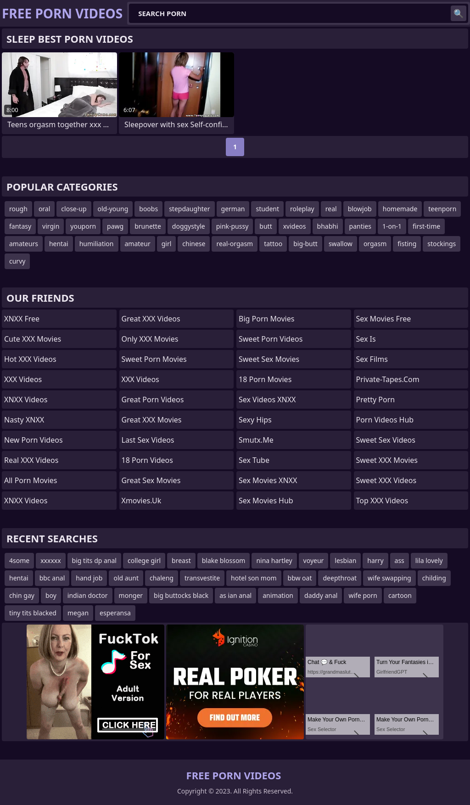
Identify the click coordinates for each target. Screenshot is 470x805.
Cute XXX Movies (32, 339)
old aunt (126, 578)
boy (50, 595)
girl (167, 243)
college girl (144, 560)
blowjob (360, 208)
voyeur (313, 560)
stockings (441, 243)
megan (78, 612)
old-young (113, 208)
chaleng (161, 578)
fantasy (20, 226)
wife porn (362, 595)
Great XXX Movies (152, 420)
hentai (58, 243)
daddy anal (320, 595)
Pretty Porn (375, 399)
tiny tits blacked (32, 612)
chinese (193, 243)
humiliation (96, 243)
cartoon (400, 595)
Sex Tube (254, 460)
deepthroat (340, 578)
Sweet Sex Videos (385, 440)
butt (265, 226)
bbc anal (52, 578)
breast (181, 560)
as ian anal (235, 595)
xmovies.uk (142, 500)
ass (399, 560)
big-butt (305, 243)
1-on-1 (392, 226)
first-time (426, 226)
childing (434, 578)
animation (278, 595)
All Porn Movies (30, 480)
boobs (148, 208)
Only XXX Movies (150, 339)
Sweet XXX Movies (387, 460)
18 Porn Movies (265, 379)
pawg (115, 226)
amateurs (23, 243)
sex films (372, 359)
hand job (89, 578)
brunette (147, 226)
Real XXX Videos (31, 460)
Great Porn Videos (153, 399)
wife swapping (389, 578)
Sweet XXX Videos (386, 480)
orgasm (375, 243)
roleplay (302, 208)
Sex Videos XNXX (267, 399)
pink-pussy (232, 226)
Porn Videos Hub (385, 420)
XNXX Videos (25, 399)
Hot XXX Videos (30, 359)
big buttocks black (181, 595)
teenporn (442, 208)
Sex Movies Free (383, 319)
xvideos (294, 226)
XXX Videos (23, 379)
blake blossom (224, 560)
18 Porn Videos (147, 460)
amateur (138, 243)
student (267, 208)
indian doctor (87, 595)
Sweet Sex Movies (269, 359)
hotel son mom (253, 578)
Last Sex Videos (148, 440)
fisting (406, 243)
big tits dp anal (94, 560)
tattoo (273, 243)
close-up (73, 208)
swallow (340, 243)
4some (19, 560)
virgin (50, 226)
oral (44, 208)
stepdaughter (189, 208)
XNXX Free (21, 319)
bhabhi (327, 226)
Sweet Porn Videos (270, 339)
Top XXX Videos (382, 500)
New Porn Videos (33, 440)
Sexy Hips (255, 420)
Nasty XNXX (24, 420)
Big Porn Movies (266, 319)
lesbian (345, 560)
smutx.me (256, 440)
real (331, 208)
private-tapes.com (388, 379)
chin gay (21, 595)
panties (360, 226)
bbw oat (300, 578)
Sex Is (366, 339)
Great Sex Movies (151, 480)
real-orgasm (234, 243)
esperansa (115, 612)
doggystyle (188, 226)
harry (375, 560)
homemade (400, 208)
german (233, 208)
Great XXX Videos (151, 319)
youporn (83, 226)
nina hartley (274, 560)
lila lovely (429, 560)
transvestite (202, 578)
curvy (17, 261)
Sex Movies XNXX (268, 480)
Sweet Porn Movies (154, 359)
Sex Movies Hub (266, 500)
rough (18, 208)
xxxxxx (50, 560)
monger (131, 595)
